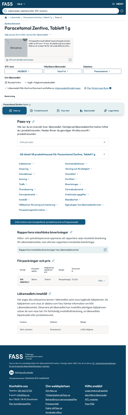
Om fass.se (51, 378)
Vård (21, 4)
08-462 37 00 (25, 378)
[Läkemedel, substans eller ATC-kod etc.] (63, 11)
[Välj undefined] (28, 34)
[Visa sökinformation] (122, 11)
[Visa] (102, 268)
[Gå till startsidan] (7, 4)
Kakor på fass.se (54, 395)
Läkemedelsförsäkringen (68, 79)
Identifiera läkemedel (96, 382)
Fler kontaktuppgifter (20, 391)
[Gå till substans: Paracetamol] (102, 62)
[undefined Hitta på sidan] (63, 130)
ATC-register (91, 386)
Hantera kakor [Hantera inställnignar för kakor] (53, 404)
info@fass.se (23, 382)
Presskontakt (52, 391)
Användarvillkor (54, 399)
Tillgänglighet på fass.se (58, 382)
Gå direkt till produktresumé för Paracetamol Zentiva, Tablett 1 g (63, 142)
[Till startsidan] (6, 17)
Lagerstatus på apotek (96, 378)
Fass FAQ (89, 391)
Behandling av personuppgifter (61, 386)
